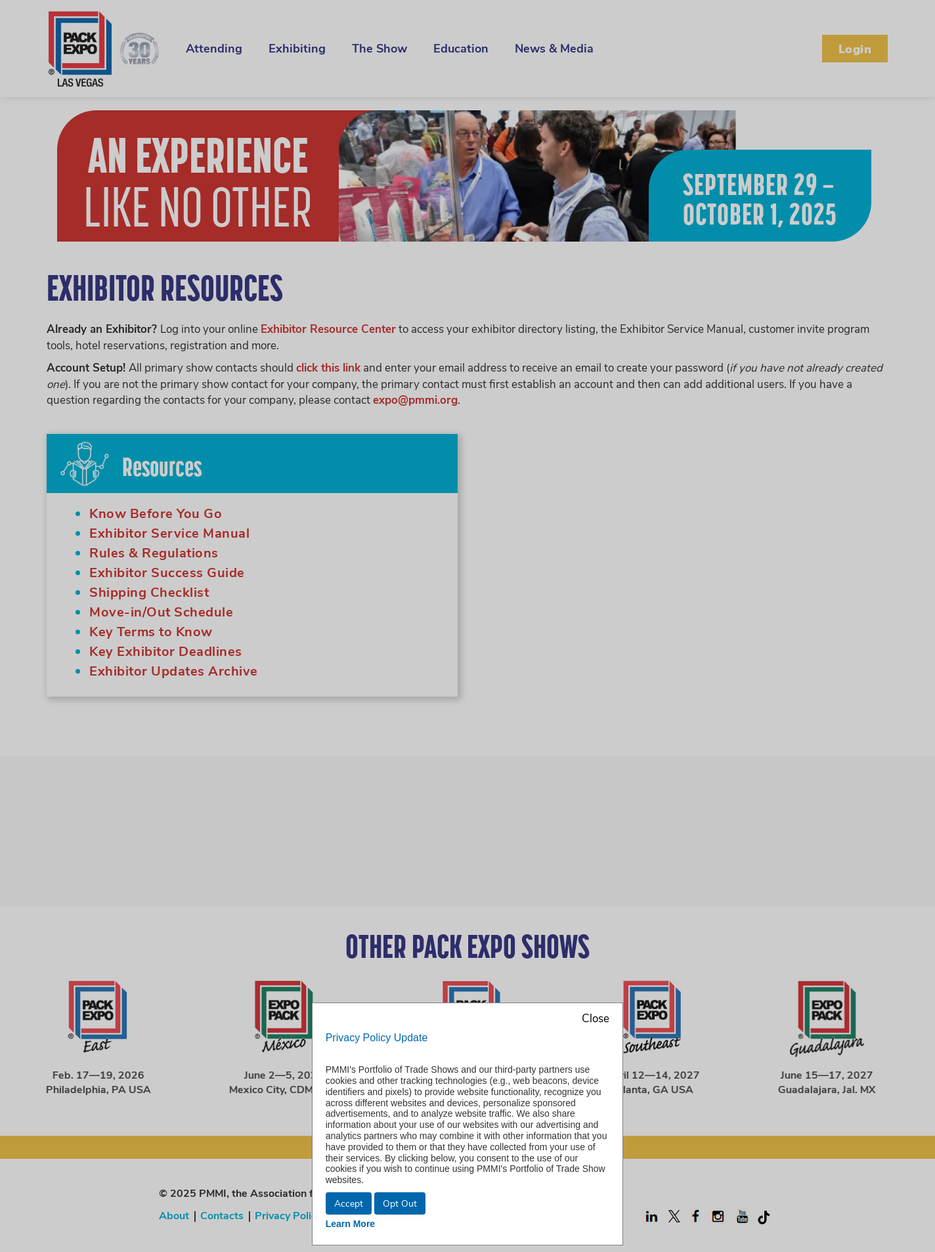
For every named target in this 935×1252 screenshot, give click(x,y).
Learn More (350, 1224)
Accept (348, 1203)
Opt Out (400, 1203)
